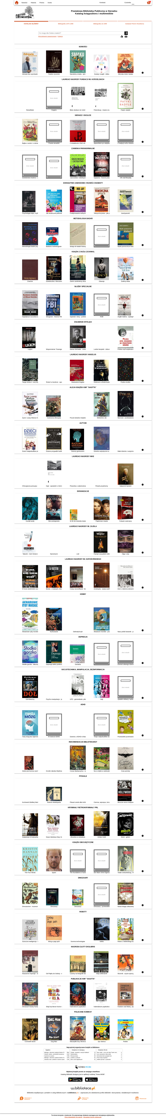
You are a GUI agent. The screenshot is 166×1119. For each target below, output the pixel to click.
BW (112, 2)
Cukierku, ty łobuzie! (75, 1057)
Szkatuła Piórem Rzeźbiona (134, 24)
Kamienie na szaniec (49, 1056)
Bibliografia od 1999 (100, 24)
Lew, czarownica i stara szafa (104, 1054)
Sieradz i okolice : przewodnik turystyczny (54, 1054)
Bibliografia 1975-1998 (65, 24)
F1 (137, 2)
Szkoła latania (74, 1054)
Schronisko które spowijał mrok (104, 1056)
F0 (133, 2)
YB (117, 2)
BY (121, 2)
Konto (50, 2)
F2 (141, 2)
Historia (33, 2)
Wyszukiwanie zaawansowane (47, 36)
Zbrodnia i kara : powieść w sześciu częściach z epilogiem (58, 1059)
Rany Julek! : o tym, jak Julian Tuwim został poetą (108, 1052)
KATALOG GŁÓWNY (31, 24)
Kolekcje (60, 36)
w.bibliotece (73, 1093)
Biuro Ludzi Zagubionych (76, 1059)
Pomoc (41, 2)
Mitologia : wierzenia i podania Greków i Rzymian (56, 1052)
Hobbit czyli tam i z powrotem (104, 1059)
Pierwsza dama (74, 1056)
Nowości (24, 2)
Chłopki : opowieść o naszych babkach (80, 1052)
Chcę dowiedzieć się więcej (73, 1117)
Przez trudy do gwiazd (102, 1057)
